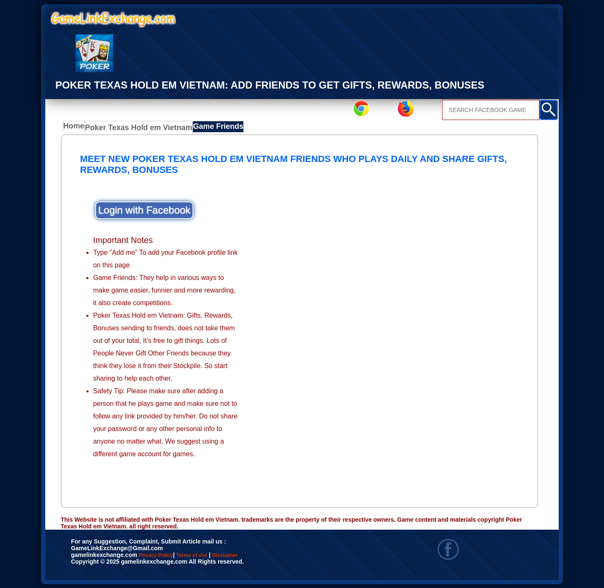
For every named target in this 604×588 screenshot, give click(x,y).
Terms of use (216, 555)
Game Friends (204, 128)
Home (76, 128)
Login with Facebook (144, 209)
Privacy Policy (164, 555)
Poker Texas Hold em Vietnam (135, 128)
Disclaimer (264, 555)
